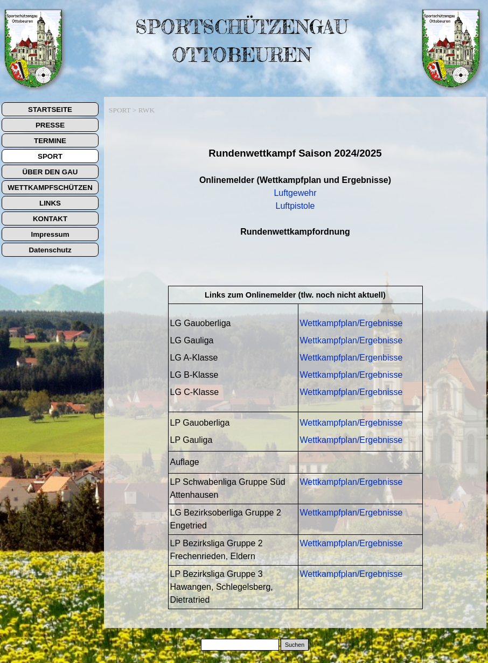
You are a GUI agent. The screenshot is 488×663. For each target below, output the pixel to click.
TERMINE (50, 141)
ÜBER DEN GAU (50, 172)
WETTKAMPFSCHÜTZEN (50, 188)
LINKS (50, 203)
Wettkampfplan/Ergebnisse (351, 323)
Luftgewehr (295, 193)
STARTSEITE (50, 109)
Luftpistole (295, 205)
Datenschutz (50, 250)
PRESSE (50, 125)
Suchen (294, 644)
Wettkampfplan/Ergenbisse (351, 357)
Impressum (50, 234)
